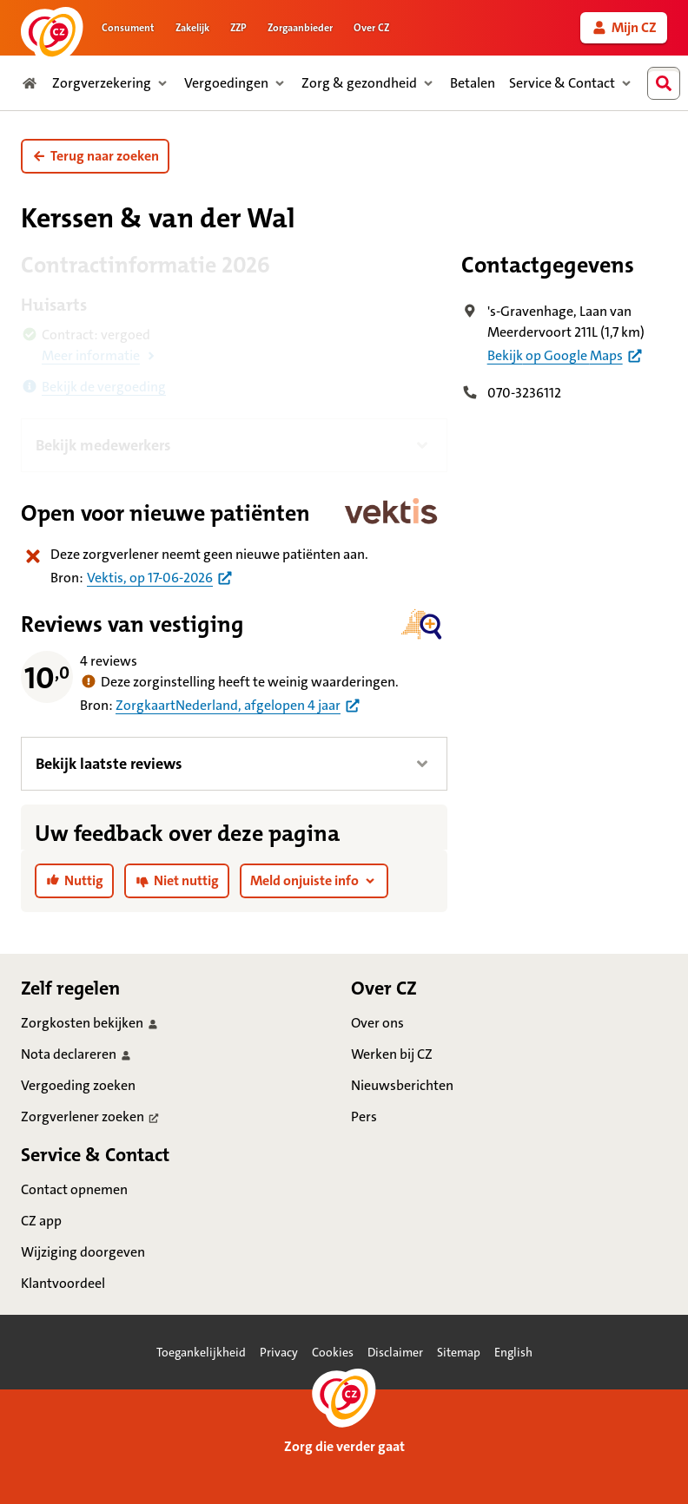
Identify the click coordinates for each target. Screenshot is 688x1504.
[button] (95, 156)
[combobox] (668, 83)
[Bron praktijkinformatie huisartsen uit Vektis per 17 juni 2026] (160, 577)
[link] (623, 27)
